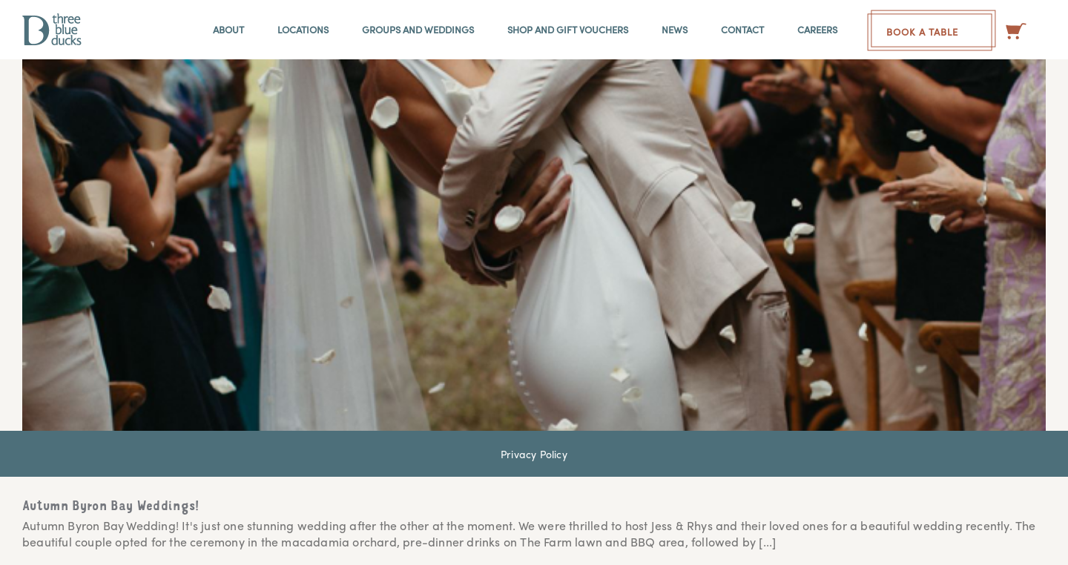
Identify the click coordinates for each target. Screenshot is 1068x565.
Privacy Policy (534, 453)
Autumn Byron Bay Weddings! (111, 507)
